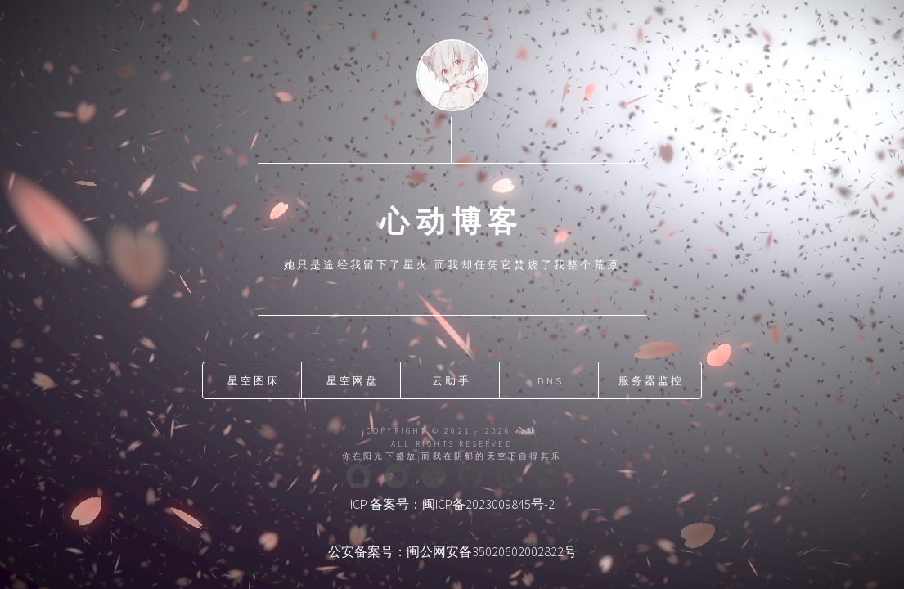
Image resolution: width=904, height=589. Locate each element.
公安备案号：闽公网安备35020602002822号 (452, 551)
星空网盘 (353, 380)
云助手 (452, 380)
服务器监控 (651, 380)
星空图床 (254, 380)
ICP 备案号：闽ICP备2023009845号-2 (452, 504)
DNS (550, 380)
